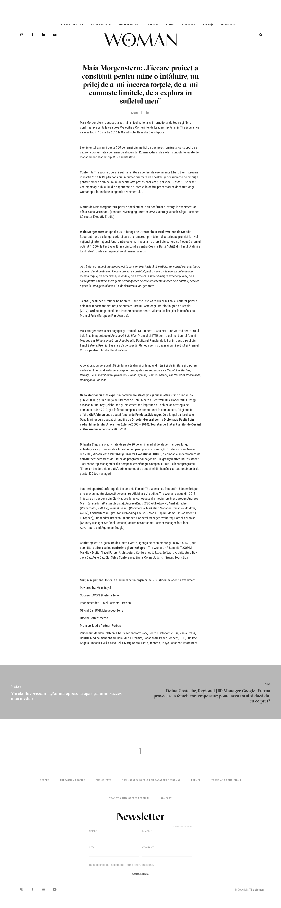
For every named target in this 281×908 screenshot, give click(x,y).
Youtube (54, 35)
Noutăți (208, 24)
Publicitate (103, 780)
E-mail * (147, 831)
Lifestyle (188, 24)
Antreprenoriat (129, 24)
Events (196, 780)
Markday (152, 24)
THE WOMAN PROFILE (72, 780)
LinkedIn (43, 34)
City (91, 847)
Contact (166, 798)
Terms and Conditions (226, 780)
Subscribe (140, 873)
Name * (93, 831)
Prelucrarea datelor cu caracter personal (151, 780)
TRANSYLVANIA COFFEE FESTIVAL (129, 798)
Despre (44, 780)
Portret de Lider (72, 24)
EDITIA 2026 (228, 24)
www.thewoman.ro (119, 493)
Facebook (33, 34)
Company (148, 847)
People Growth (101, 24)
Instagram (22, 34)
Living (170, 24)
